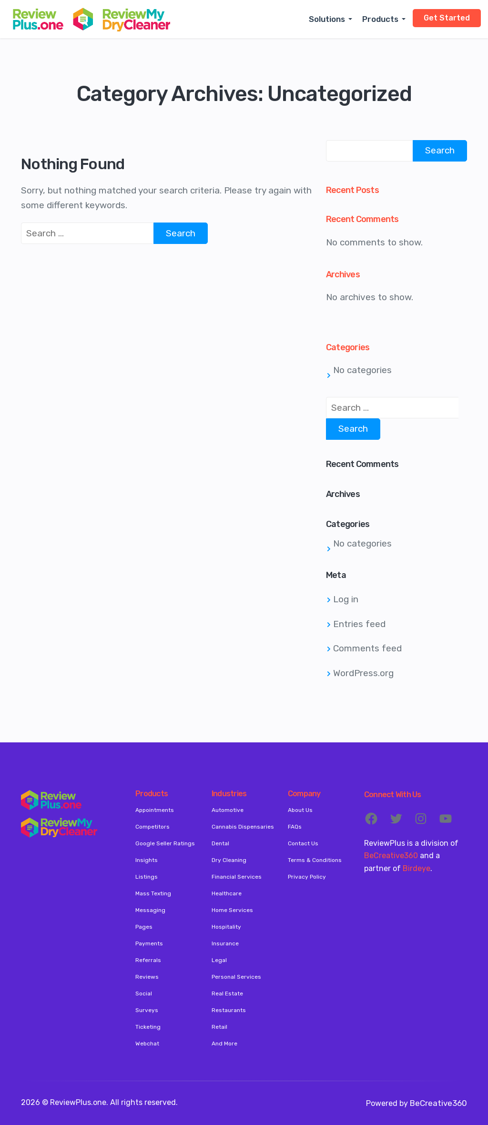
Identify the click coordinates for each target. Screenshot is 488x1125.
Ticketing (148, 1027)
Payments (149, 943)
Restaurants (229, 1010)
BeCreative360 (391, 855)
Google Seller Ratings (165, 843)
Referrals (148, 960)
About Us (300, 810)
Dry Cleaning (229, 860)
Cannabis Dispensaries (243, 826)
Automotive (228, 810)
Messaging (150, 910)
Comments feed (367, 648)
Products (380, 19)
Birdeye (416, 868)
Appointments (154, 810)
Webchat (147, 1043)
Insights (146, 860)
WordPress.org (363, 673)
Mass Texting (153, 893)
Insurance (225, 943)
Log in (345, 599)
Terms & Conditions (315, 860)
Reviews (147, 976)
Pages (143, 926)
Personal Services (236, 976)
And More (224, 1043)
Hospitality (226, 926)
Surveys (146, 1010)
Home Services (232, 910)
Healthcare (227, 893)
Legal (219, 960)
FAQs (295, 826)
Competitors (152, 826)
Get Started (447, 17)
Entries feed (359, 623)
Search (440, 150)
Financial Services (237, 876)
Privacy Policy (307, 876)
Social (143, 993)
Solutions (327, 19)
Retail (219, 1027)
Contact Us (303, 843)
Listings (146, 876)
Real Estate (227, 993)
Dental (220, 843)
